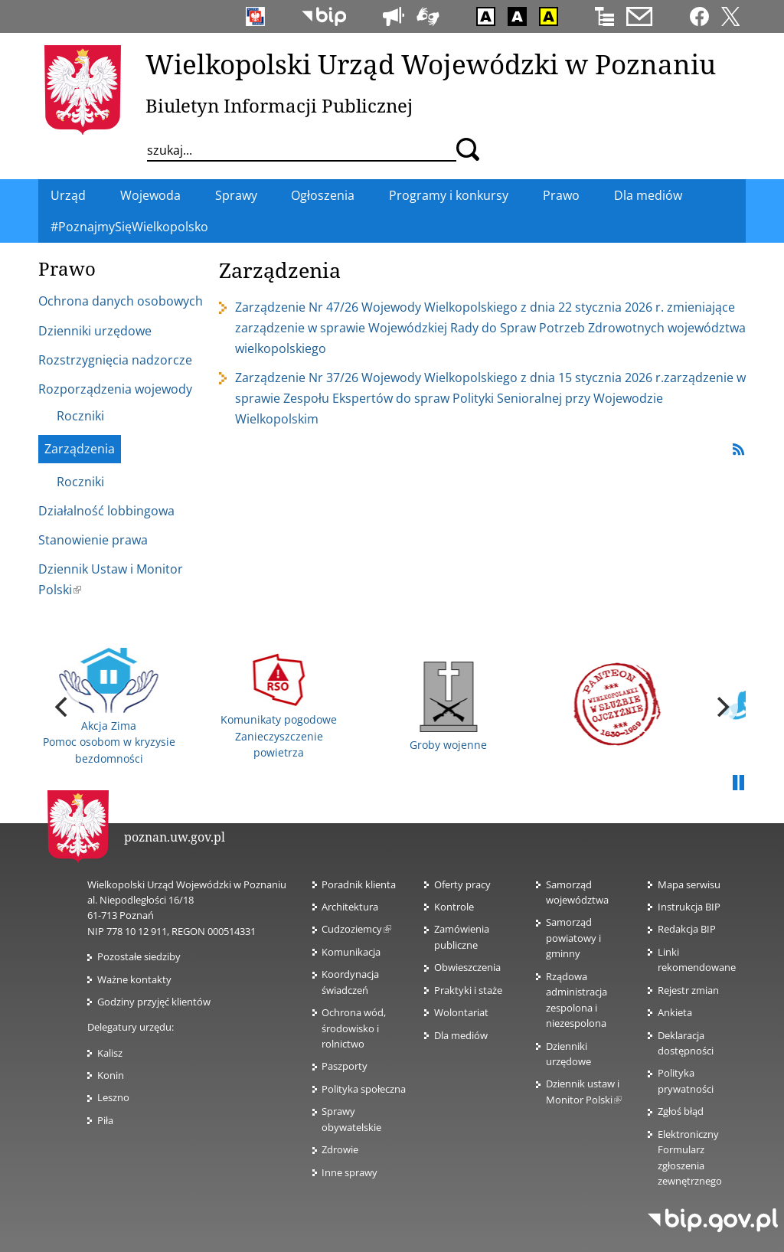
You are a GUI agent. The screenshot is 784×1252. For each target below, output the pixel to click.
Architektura (350, 907)
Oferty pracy (462, 884)
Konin (110, 1075)
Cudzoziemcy (356, 929)
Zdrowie (340, 1149)
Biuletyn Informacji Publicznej (279, 105)
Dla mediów (461, 1035)
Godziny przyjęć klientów (154, 1001)
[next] (721, 707)
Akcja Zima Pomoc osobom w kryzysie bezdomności (109, 707)
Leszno (113, 1097)
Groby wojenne (448, 707)
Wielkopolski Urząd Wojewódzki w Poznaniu (430, 63)
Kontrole (454, 907)
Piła (105, 1120)
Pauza (738, 783)
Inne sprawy (349, 1172)
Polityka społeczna (364, 1089)
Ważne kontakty (134, 979)
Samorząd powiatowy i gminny (573, 937)
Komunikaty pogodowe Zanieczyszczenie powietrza (278, 706)
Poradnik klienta (359, 884)
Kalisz (109, 1053)
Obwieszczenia (467, 967)
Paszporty (345, 1066)
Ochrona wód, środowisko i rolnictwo (354, 1028)
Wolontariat (461, 1012)
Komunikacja (351, 952)
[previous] (63, 707)
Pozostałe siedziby (139, 956)
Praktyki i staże (468, 990)
